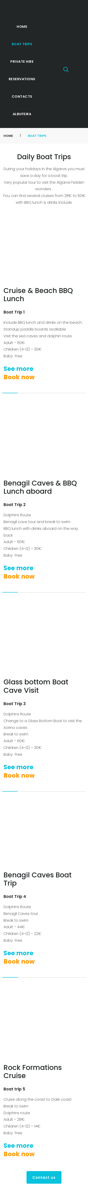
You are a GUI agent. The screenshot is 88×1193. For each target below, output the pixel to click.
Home (8, 136)
